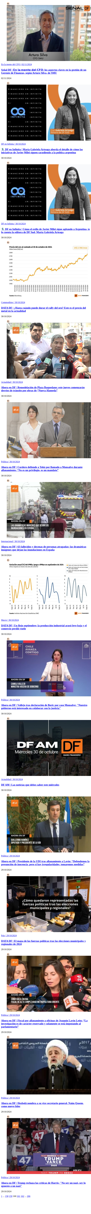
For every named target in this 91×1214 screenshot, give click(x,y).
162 (22, 1196)
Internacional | (13, 541)
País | (9, 935)
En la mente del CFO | (16, 64)
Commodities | (13, 302)
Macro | (10, 620)
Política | (10, 461)
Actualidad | (12, 382)
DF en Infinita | (13, 144)
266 (28, 1196)
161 (18, 1196)
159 (10, 1196)
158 (6, 1196)
